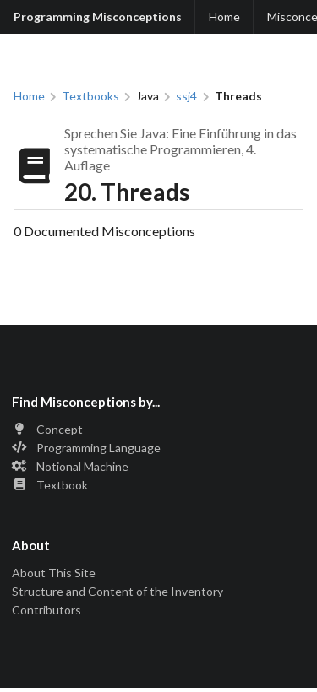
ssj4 (186, 96)
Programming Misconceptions (98, 16)
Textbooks (90, 96)
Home (224, 16)
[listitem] (158, 431)
